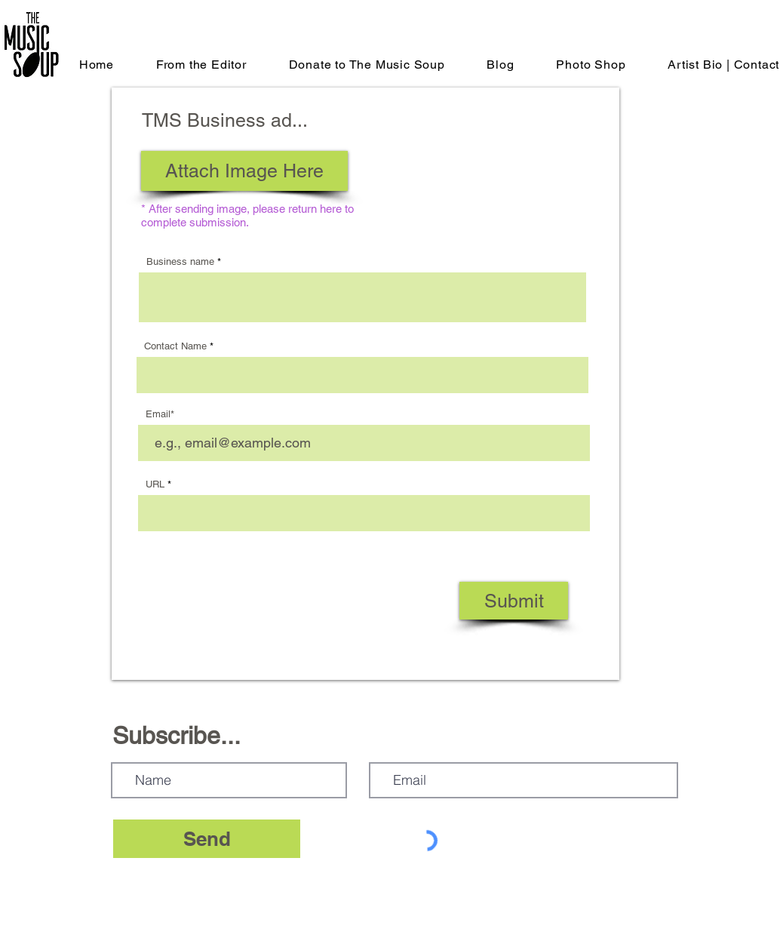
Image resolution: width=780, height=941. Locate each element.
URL (155, 484)
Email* (160, 414)
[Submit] (513, 601)
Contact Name (175, 346)
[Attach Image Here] (244, 171)
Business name (180, 261)
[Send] (206, 839)
